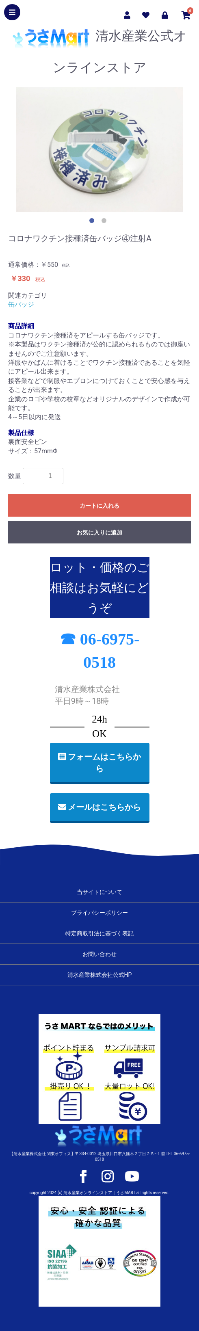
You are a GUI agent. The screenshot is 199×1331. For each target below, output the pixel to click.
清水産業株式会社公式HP (99, 975)
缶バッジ (21, 304)
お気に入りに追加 (99, 532)
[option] (99, 149)
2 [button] (106, 222)
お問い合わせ (99, 954)
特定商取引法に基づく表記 (99, 933)
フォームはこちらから (99, 762)
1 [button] (93, 222)
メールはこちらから (99, 807)
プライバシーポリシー (99, 912)
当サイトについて (99, 892)
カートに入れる (99, 505)
